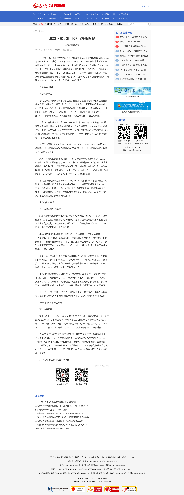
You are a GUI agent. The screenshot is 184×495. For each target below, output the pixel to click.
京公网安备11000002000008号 (136, 473)
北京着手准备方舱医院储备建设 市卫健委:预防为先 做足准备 (60, 413)
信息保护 (118, 457)
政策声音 (41, 14)
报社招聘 (71, 457)
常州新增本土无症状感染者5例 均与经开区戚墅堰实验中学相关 (61, 425)
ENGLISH (131, 457)
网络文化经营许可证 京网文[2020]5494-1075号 (77, 473)
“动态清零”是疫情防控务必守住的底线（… (134, 46)
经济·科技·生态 (97, 24)
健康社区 (68, 14)
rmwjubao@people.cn (119, 465)
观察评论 (52, 19)
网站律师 (111, 457)
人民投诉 (119, 24)
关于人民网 (64, 457)
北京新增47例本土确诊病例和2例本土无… (134, 60)
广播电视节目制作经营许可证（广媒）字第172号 (117, 469)
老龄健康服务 (122, 19)
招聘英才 (78, 457)
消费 (81, 24)
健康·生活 (42, 31)
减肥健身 (105, 19)
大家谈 (66, 24)
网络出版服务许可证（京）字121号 (104, 473)
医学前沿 (41, 19)
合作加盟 (91, 457)
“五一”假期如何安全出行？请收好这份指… (134, 74)
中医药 (78, 14)
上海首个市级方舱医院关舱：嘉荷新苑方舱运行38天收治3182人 (61, 406)
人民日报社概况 (55, 457)
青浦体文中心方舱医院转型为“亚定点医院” (52, 428)
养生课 (74, 24)
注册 (149, 6)
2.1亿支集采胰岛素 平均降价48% (134, 79)
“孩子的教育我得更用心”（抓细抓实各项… (134, 70)
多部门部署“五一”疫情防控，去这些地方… (134, 51)
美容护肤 (105, 14)
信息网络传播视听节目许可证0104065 (50, 473)
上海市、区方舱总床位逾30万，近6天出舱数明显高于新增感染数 (62, 417)
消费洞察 (68, 19)
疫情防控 (48, 24)
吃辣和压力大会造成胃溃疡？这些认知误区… (134, 37)
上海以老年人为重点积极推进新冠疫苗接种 (134, 65)
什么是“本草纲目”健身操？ (131, 42)
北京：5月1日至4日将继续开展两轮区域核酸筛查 (55, 402)
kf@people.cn (74, 465)
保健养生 (94, 14)
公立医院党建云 (123, 14)
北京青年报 (57, 50)
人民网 (35, 31)
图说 (77, 19)
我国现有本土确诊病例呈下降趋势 (134, 56)
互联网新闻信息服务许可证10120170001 (63, 469)
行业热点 (52, 14)
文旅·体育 (109, 24)
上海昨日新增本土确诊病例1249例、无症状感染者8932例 (59, 421)
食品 (87, 24)
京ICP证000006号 (121, 473)
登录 (143, 6)
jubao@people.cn (112, 461)
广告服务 (85, 457)
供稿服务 (98, 457)
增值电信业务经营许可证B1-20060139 (89, 469)
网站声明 (104, 457)
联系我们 (124, 457)
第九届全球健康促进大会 (132, 112)
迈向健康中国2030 (132, 97)
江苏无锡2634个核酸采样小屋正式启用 (51, 410)
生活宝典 (94, 19)
